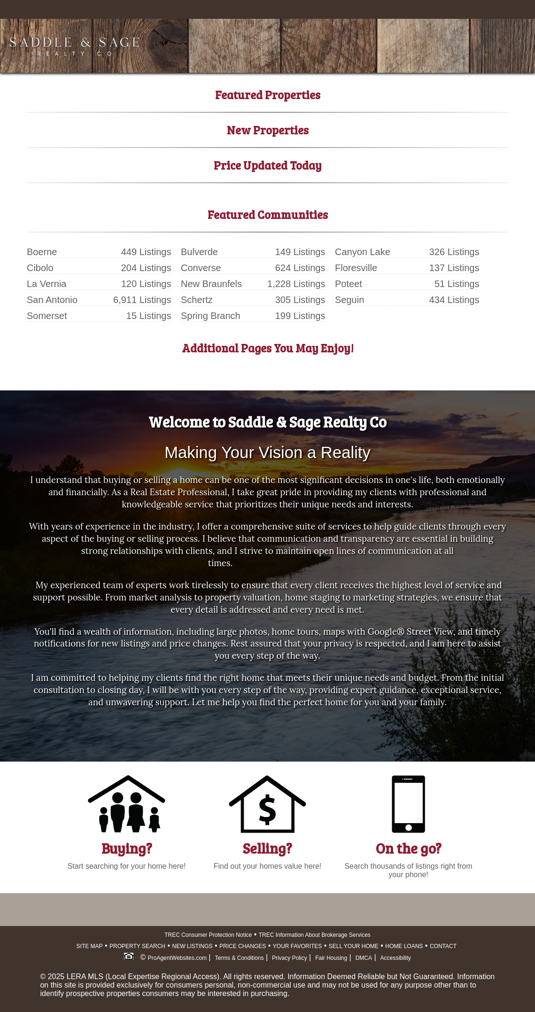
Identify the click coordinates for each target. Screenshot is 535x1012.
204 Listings (146, 268)
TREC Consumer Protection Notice (208, 935)
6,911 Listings (142, 300)
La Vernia (47, 284)
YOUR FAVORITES (297, 946)
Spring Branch (210, 316)
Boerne (42, 252)
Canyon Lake (362, 252)
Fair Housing (331, 958)
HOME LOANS (404, 946)
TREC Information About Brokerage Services (315, 935)
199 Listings (300, 316)
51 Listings (457, 284)
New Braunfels (211, 284)
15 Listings (148, 316)
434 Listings (454, 300)
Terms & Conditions (239, 958)
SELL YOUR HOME (354, 946)
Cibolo (40, 268)
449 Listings (146, 252)
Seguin (349, 300)
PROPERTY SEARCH (137, 946)
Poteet (348, 284)
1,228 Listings (296, 284)
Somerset (47, 316)
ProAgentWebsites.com (177, 958)
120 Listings (146, 284)
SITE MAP (90, 946)
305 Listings (300, 300)
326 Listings (454, 252)
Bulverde (199, 252)
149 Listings (300, 252)
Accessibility (395, 958)
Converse (201, 268)
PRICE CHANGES (242, 946)
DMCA (364, 958)
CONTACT (443, 946)
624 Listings (300, 268)
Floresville (356, 268)
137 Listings (454, 268)
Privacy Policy (289, 958)
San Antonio (52, 300)
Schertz (197, 300)
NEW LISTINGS (192, 946)
